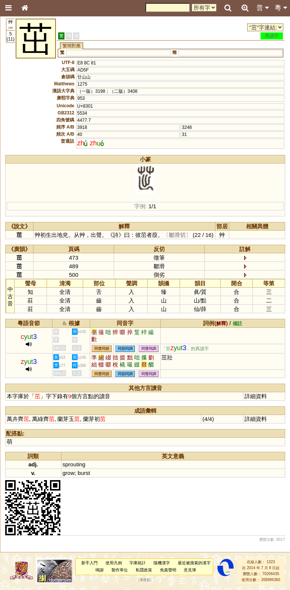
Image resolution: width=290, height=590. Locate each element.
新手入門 (89, 563)
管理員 (145, 580)
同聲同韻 (101, 348)
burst (84, 473)
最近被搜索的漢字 (194, 563)
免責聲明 (168, 570)
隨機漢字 (162, 563)
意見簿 (190, 570)
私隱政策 (144, 570)
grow (69, 473)
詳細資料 (256, 396)
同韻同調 (125, 348)
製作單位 (119, 570)
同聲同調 (148, 348)
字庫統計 (137, 563)
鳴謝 (99, 570)
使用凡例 (113, 563)
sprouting (74, 464)
